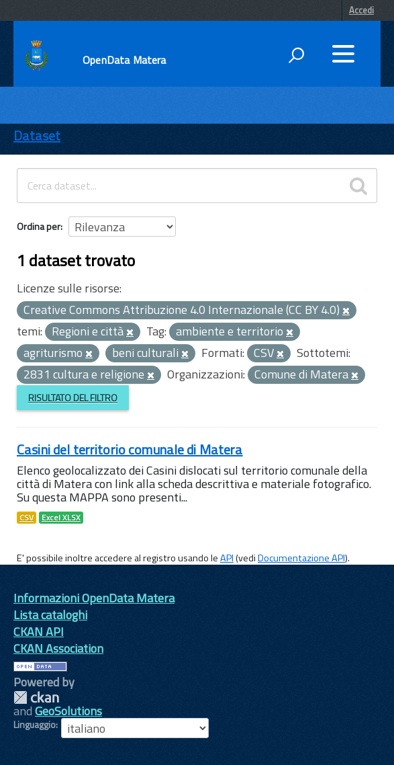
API (227, 558)
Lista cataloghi (50, 615)
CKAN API (38, 631)
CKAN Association (58, 648)
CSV (26, 518)
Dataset (36, 135)
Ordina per (38, 226)
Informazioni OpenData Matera (94, 598)
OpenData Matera (124, 59)
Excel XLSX (61, 518)
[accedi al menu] (343, 54)
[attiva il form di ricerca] (296, 55)
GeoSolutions (68, 711)
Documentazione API (301, 558)
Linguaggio (34, 724)
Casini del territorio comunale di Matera (130, 449)
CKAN (36, 697)
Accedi (361, 10)
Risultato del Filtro (72, 398)
